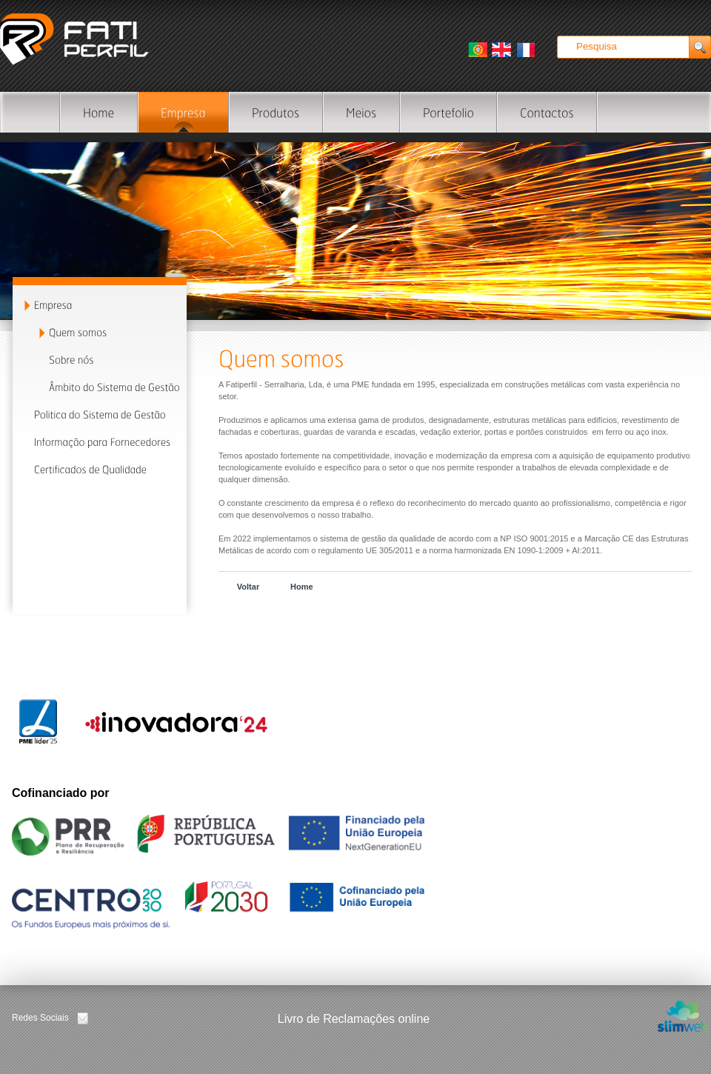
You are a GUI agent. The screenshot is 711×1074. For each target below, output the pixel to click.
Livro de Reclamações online (354, 1018)
